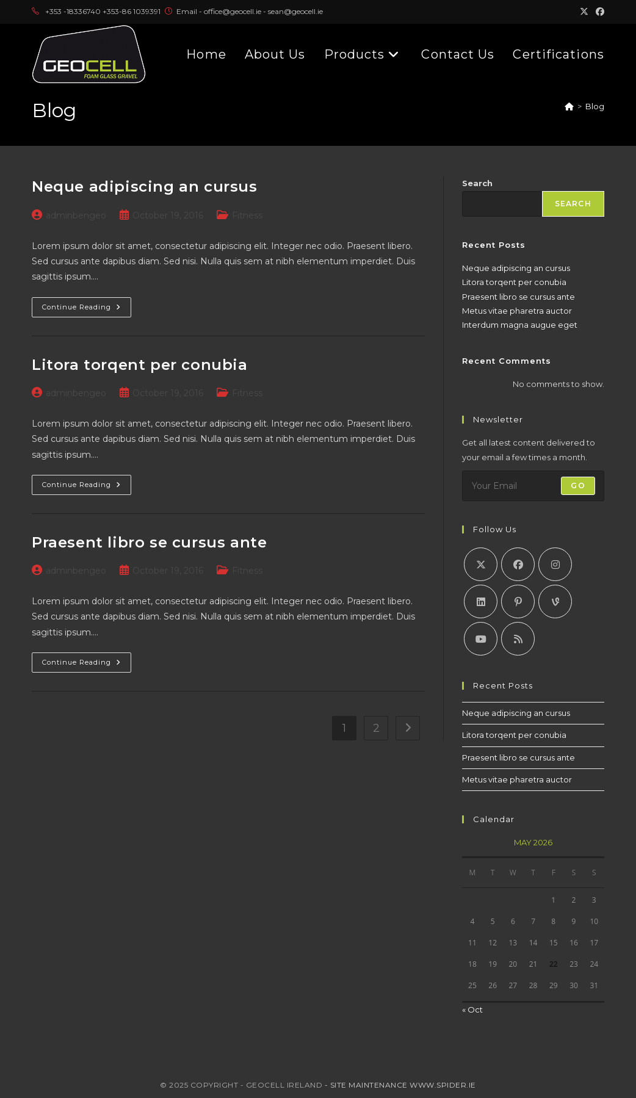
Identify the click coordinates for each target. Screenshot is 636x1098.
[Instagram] (555, 564)
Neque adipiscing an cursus (145, 186)
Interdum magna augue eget (519, 325)
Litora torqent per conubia (140, 365)
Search (477, 183)
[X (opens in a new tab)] (584, 11)
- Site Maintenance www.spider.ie (400, 1084)
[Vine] (555, 601)
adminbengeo (76, 215)
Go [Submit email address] (578, 485)
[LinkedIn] (480, 601)
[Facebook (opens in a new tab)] (598, 11)
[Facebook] (518, 564)
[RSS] (518, 639)
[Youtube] (480, 639)
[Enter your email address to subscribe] (533, 486)
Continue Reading (86, 304)
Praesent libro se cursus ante (149, 542)
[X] (480, 564)
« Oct (472, 1009)
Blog (594, 106)
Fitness (247, 215)
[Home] (569, 106)
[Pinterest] (518, 601)
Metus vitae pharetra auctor (517, 311)
